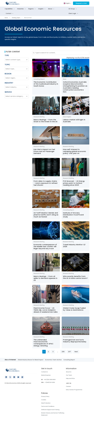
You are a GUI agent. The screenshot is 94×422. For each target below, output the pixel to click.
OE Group (72, 9)
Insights (42, 9)
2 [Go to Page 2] (48, 352)
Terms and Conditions (47, 406)
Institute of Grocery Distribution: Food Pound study (73, 215)
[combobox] (15, 60)
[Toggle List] (26, 60)
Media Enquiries (46, 375)
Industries (21, 9)
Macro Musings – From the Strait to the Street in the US (45, 121)
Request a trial (81, 3)
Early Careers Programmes (74, 389)
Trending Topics (16, 17)
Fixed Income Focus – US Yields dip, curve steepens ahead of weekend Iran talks (46, 310)
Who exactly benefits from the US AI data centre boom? (75, 277)
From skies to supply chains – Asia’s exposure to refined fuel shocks (45, 183)
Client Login (73, 14)
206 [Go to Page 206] (63, 352)
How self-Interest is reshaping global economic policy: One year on (74, 151)
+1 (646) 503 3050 (50, 382)
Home (6, 17)
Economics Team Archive (53, 360)
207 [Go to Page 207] (69, 352)
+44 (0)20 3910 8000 (50, 379)
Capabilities (10, 9)
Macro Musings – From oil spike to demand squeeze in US (45, 278)
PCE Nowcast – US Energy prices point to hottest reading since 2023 (74, 183)
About (51, 9)
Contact (10, 14)
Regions (32, 9)
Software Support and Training (50, 409)
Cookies (43, 400)
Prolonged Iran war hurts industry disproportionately (74, 341)
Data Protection (45, 403)
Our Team (69, 375)
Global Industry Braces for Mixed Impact (30, 360)
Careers (68, 386)
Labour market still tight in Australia (74, 121)
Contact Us (44, 372)
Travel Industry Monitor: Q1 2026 (74, 245)
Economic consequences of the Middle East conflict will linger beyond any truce (45, 246)
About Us (68, 372)
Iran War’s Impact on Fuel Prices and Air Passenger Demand (44, 151)
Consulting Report (69, 360)
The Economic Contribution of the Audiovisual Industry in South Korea (46, 84)
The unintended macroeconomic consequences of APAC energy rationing (43, 343)
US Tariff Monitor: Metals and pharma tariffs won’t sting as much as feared (46, 215)
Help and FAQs (70, 378)
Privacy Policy (45, 396)
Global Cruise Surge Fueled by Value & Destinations (74, 309)
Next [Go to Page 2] (76, 352)
